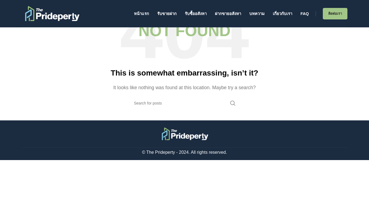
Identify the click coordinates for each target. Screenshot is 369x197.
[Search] (184, 103)
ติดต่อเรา (335, 13)
